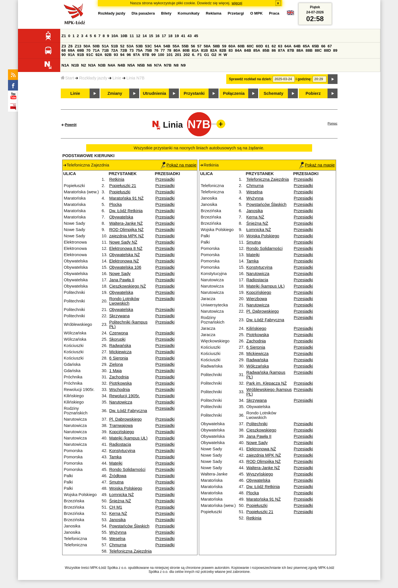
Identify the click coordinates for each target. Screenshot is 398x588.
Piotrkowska (120, 383)
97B (145, 55)
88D (327, 50)
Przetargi (236, 13)
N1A (65, 65)
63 (280, 46)
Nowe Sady (120, 273)
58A (207, 46)
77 (163, 50)
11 (132, 36)
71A (96, 50)
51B (114, 46)
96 (129, 55)
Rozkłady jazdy (93, 78)
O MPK (256, 13)
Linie (116, 78)
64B (297, 46)
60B (241, 46)
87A (281, 50)
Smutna (116, 482)
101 (169, 55)
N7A (158, 65)
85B (265, 50)
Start (67, 78)
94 (122, 55)
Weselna (117, 538)
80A (176, 50)
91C (89, 55)
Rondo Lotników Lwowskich (124, 301)
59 (224, 46)
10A (114, 36)
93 (116, 55)
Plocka (115, 204)
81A (195, 50)
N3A (92, 65)
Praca (274, 13)
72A (114, 50)
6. (193, 55)
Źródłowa (117, 475)
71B (105, 50)
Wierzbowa (256, 298)
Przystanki (194, 93)
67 (330, 46)
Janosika (117, 519)
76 (156, 50)
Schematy (273, 93)
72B (123, 50)
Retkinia (116, 179)
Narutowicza (120, 402)
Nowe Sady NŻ (123, 242)
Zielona (116, 364)
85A (256, 50)
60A (232, 46)
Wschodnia (119, 389)
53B (139, 46)
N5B (141, 65)
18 (170, 36)
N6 (149, 65)
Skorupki (117, 339)
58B (216, 46)
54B (166, 46)
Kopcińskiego (121, 432)
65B (315, 46)
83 (231, 50)
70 (88, 50)
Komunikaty (188, 13)
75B (148, 50)
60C (250, 46)
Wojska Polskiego (125, 488)
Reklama (213, 13)
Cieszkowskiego (261, 430)
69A (71, 50)
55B (185, 46)
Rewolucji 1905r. (124, 396)
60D (259, 46)
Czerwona (118, 333)
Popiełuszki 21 (122, 185)
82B (222, 50)
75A (139, 50)
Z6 (70, 46)
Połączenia (234, 93)
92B (108, 55)
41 (183, 36)
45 (196, 36)
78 (169, 50)
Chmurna (117, 545)
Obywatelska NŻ (124, 254)
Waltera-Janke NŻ (126, 223)
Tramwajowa (121, 425)
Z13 (78, 46)
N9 (183, 65)
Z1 (64, 36)
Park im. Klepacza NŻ (266, 383)
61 (267, 46)
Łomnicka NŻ (121, 494)
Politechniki (256, 424)
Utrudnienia (154, 93)
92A (99, 55)
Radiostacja (120, 444)
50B (96, 46)
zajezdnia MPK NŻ (126, 236)
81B (204, 50)
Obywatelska (121, 217)
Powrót (71, 125)
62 (274, 46)
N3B (102, 65)
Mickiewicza (120, 352)
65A (306, 46)
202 (186, 55)
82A (213, 50)
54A (157, 46)
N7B (167, 65)
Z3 (64, 46)
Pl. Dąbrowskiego (125, 419)
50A (87, 46)
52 (122, 46)
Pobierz (313, 93)
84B (247, 50)
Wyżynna (117, 532)
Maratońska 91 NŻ (126, 198)
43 (189, 36)
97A (136, 55)
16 (157, 36)
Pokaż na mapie (178, 165)
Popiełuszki (119, 192)
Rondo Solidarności (127, 469)
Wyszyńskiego (259, 474)
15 (151, 36)
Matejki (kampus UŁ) (128, 438)
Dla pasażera (143, 13)
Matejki (115, 463)
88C (318, 50)
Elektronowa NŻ (124, 261)
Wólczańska (257, 366)
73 (132, 50)
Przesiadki (165, 179)
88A (299, 50)
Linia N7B (135, 78)
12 (138, 36)
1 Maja (115, 370)
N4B (121, 65)
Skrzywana (119, 316)
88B (309, 50)
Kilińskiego (256, 328)
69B (80, 50)
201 (178, 55)
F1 (199, 55)
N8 (176, 65)
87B (290, 50)
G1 (206, 55)
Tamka (115, 457)
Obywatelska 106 (125, 267)
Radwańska (120, 345)
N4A (112, 65)
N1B (75, 65)
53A (130, 46)
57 (199, 46)
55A (176, 46)
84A (238, 50)
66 (323, 46)
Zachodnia (119, 377)
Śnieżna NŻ (120, 501)
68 (64, 50)
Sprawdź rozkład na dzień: (250, 79)
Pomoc (332, 123)
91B (80, 55)
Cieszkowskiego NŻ (127, 286)
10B (123, 36)
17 (164, 36)
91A (71, 55)
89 (335, 50)
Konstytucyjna (122, 450)
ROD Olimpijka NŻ (126, 229)
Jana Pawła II (121, 280)
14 (144, 36)
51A (105, 46)
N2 (83, 65)
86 (274, 50)
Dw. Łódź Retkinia (126, 210)
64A (287, 46)
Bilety (166, 13)
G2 (214, 55)
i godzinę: (304, 79)
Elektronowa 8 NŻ (125, 248)
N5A (131, 65)
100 (161, 55)
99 (153, 55)
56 (193, 46)
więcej (237, 3)
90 (64, 55)
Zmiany (115, 93)
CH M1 (115, 507)
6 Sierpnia (118, 358)
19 (177, 36)
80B (186, 50)
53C (148, 46)
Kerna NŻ (118, 513)
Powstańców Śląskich (129, 526)
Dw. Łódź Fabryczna (128, 410)
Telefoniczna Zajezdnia (130, 551)
